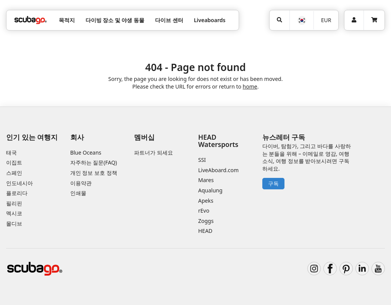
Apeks (205, 200)
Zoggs (205, 220)
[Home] (31, 20)
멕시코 (14, 213)
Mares (206, 180)
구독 (273, 183)
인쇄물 (78, 193)
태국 (11, 152)
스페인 (14, 172)
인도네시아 (19, 183)
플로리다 (16, 193)
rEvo (203, 210)
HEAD (205, 230)
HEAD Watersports (218, 140)
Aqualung (210, 190)
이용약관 (81, 183)
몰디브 (14, 223)
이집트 (14, 162)
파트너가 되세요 (153, 152)
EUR (326, 20)
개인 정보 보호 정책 (93, 172)
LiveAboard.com (218, 170)
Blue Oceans (86, 152)
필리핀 (14, 203)
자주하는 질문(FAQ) (93, 162)
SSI (202, 159)
